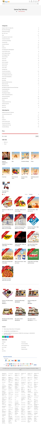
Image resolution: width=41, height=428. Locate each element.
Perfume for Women (29, 408)
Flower (20, 117)
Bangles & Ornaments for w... (36, 376)
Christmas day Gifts (36, 382)
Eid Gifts (35, 387)
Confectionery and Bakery (20, 40)
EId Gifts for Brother (3, 387)
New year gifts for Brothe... (4, 406)
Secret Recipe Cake (23, 413)
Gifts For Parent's (35, 394)
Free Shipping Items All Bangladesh (20, 49)
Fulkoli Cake (16, 392)
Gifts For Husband (20, 62)
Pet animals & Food (10, 409)
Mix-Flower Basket (29, 403)
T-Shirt (3, 416)
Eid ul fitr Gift (10, 389)
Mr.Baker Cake (4, 404)
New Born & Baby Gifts (17, 404)
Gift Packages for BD (36, 393)
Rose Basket (36, 411)
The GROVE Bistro (3, 418)
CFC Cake (29, 380)
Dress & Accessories (36, 386)
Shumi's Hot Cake (10, 415)
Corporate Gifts (20, 42)
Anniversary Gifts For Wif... (30, 373)
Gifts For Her (20, 58)
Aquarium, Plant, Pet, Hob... (17, 375)
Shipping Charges (24, 349)
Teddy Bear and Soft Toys (20, 101)
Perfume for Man (23, 408)
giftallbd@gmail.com (14, 331)
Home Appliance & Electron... (23, 398)
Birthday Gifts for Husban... (10, 379)
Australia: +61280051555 (19, 333)
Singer (16, 414)
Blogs (3, 343)
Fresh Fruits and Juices (20, 51)
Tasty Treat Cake (17, 416)
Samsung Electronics (16, 413)
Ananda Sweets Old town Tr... (4, 373)
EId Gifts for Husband (10, 387)
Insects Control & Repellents (20, 76)
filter (37, 136)
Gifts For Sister (20, 65)
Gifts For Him (20, 60)
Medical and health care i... (17, 403)
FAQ (2, 349)
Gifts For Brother (20, 56)
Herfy (15, 397)
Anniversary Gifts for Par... (36, 373)
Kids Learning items (4, 401)
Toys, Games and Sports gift (20, 114)
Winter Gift (20, 105)
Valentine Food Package (10, 420)
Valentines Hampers (3, 421)
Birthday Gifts (17, 377)
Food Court (20, 47)
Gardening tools (30, 392)
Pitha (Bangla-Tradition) (20, 92)
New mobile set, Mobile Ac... (36, 404)
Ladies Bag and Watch (30, 401)
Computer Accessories (20, 38)
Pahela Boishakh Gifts (20, 89)
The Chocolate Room (36, 416)
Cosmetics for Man (10, 386)
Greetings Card (20, 69)
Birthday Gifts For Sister (23, 377)
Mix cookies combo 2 (19, 318)
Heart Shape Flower (10, 398)
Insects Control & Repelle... (4, 399)
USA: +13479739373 (7, 334)
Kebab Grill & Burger (23, 399)
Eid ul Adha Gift (4, 389)
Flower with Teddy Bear (29, 391)
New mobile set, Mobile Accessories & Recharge (20, 87)
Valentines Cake (23, 419)
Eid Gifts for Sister (23, 387)
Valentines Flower (35, 420)
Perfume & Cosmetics (16, 408)
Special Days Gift (20, 98)
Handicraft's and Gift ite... (4, 398)
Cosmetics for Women (17, 386)
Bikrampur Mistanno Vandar (10, 377)
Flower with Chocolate (23, 391)
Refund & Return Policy (25, 345)
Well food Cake (23, 421)
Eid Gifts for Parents (16, 387)
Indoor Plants (36, 397)
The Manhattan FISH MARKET (10, 418)
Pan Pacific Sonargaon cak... (36, 406)
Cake (20, 35)
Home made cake (29, 398)
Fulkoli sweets (23, 392)
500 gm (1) (6, 142)
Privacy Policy (23, 347)
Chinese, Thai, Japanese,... (17, 382)
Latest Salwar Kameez (4, 403)
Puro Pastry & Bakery (17, 411)
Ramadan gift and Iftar (29, 411)
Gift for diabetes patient (20, 53)
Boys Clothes (4, 380)
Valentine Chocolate (3, 420)
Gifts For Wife (20, 67)
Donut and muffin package (19, 300)
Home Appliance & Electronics (20, 74)
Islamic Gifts (20, 78)
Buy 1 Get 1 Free (20, 33)
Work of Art (20, 107)
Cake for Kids (10, 382)
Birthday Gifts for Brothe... (4, 379)
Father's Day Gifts (23, 389)
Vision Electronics (10, 421)
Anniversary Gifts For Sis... (23, 373)
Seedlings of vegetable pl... (4, 415)
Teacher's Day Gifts (23, 416)
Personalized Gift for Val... (36, 408)
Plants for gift (36, 409)
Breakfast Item (17, 380)
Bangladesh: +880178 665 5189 (9, 333)
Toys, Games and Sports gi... (30, 418)
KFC (15, 399)
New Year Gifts (30, 404)
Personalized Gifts (20, 91)
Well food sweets (29, 421)
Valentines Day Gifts (20, 103)
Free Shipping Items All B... (4, 393)
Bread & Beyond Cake (10, 381)
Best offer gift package (20, 29)
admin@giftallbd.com (7, 331)
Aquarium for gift (10, 375)
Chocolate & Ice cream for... (23, 382)
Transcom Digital (35, 418)
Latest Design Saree (36, 401)
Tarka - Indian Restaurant (10, 416)
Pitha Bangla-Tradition (23, 409)
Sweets (20, 100)
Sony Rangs (23, 414)
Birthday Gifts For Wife (30, 377)
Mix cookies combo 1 (32, 318)
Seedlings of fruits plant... (36, 413)
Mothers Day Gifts (20, 83)
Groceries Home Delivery (20, 71)
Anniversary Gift (10, 373)
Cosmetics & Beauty (20, 44)
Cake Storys (3, 382)
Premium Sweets (9, 411)
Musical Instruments (20, 85)
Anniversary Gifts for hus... (4, 375)
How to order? (4, 345)
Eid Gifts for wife (30, 387)
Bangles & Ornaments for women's (20, 112)
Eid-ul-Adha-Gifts (17, 389)
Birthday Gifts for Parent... (17, 379)
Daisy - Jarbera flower (30, 386)
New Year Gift (23, 404)
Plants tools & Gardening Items (20, 94)
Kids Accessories (36, 399)
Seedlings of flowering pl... (30, 413)
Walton (16, 421)
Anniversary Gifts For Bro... (17, 373)
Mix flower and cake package (7, 318)
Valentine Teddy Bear (17, 420)
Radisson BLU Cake (23, 411)
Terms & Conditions (24, 343)
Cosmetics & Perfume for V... (4, 386)
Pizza (28, 409)
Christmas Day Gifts (30, 382)
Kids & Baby (20, 80)
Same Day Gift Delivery (20, 96)
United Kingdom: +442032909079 (29, 333)
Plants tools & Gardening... (4, 411)
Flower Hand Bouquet (4, 391)
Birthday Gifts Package (20, 31)
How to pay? (4, 347)
